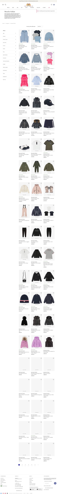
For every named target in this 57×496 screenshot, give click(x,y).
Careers (30, 481)
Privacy (27, 493)
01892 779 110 (17, 483)
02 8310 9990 (19, 484)
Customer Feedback (3, 482)
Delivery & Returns (3, 480)
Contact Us (2, 478)
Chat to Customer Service (18, 478)
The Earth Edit (46, 489)
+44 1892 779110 (21, 486)
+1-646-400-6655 (18, 485)
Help (1, 483)
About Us (30, 479)
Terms (24, 493)
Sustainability (31, 480)
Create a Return (3, 479)
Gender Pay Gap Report (32, 483)
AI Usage (31, 493)
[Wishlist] (51, 4)
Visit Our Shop (31, 478)
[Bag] (54, 4)
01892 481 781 (20, 488)
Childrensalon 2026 (14, 493)
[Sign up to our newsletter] (55, 483)
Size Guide (2, 481)
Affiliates (30, 482)
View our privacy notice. (47, 485)
